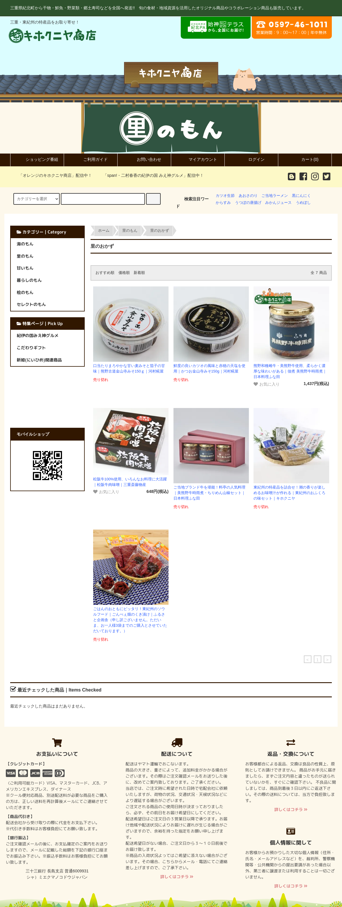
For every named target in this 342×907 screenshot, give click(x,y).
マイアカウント (198, 159)
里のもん (129, 231)
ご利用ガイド (90, 159)
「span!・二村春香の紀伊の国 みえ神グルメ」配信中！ (150, 175)
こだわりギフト (31, 348)
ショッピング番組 (37, 159)
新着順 (139, 273)
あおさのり (248, 196)
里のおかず (159, 231)
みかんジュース (278, 203)
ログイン (251, 159)
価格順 (124, 273)
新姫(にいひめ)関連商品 (39, 360)
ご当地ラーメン (274, 196)
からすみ (223, 203)
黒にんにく (301, 196)
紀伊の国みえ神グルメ (38, 335)
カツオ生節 (225, 196)
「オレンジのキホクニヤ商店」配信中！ (52, 175)
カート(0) (304, 159)
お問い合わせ (144, 159)
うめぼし (303, 203)
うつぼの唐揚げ (248, 203)
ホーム (103, 231)
